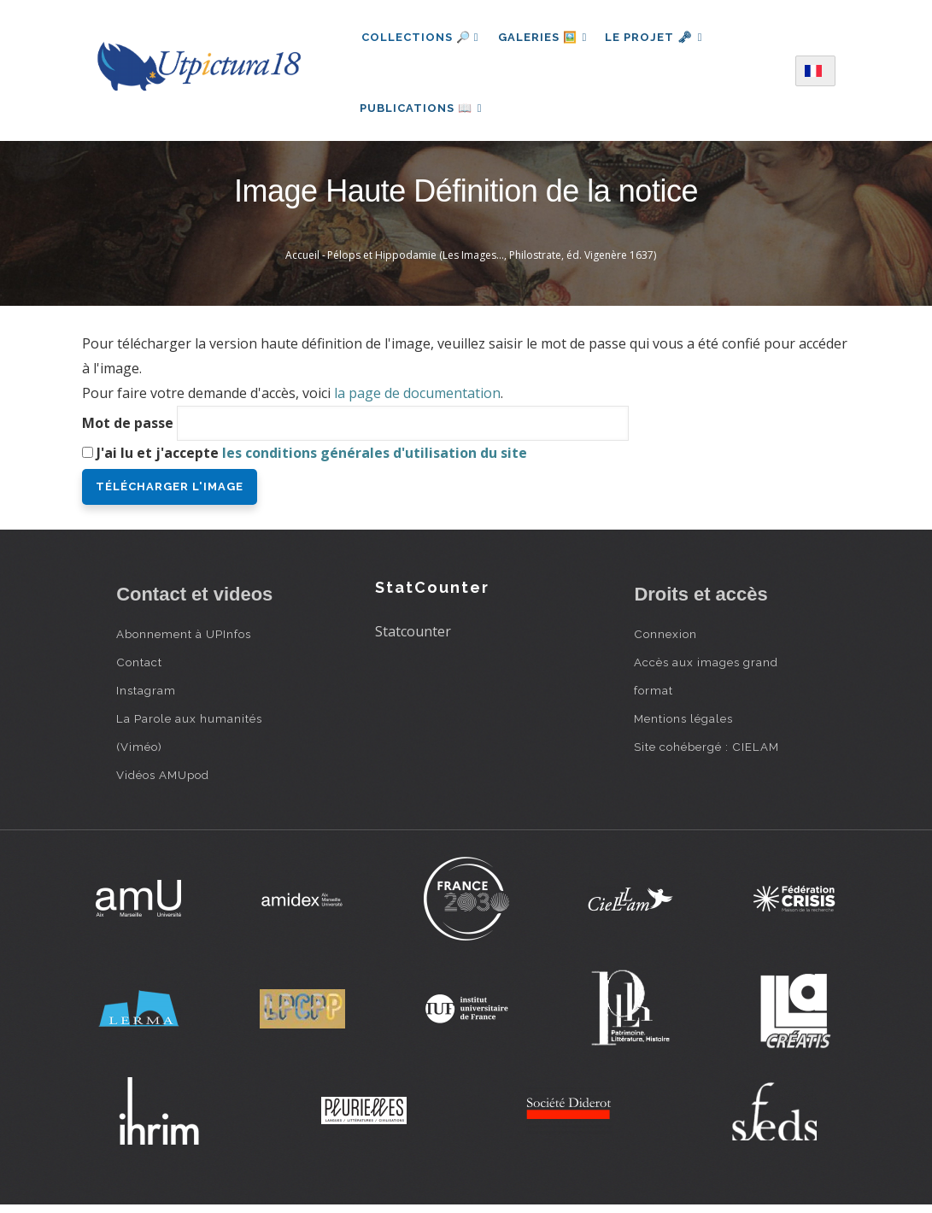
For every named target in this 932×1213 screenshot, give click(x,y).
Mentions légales (683, 726)
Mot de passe (127, 430)
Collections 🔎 (420, 37)
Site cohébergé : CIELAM (706, 754)
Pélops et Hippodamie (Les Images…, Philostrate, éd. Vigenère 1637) (491, 263)
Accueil (302, 263)
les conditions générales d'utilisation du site (374, 460)
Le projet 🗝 (658, 37)
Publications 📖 (422, 111)
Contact (139, 670)
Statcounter (413, 639)
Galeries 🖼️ (544, 37)
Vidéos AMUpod (162, 782)
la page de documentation (417, 401)
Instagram (146, 698)
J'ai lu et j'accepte (312, 460)
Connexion (665, 641)
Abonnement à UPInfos (183, 641)
